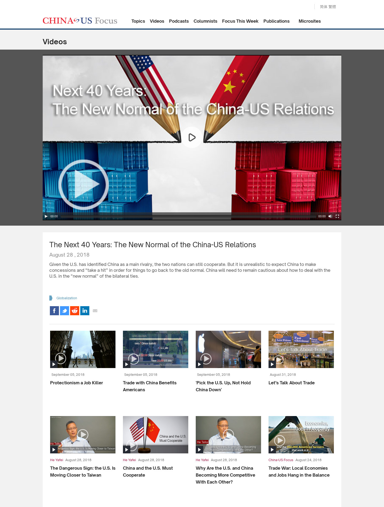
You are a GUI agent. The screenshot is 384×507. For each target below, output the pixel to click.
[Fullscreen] (337, 216)
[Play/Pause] (46, 216)
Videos (157, 21)
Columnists (205, 21)
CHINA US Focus (80, 21)
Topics (138, 21)
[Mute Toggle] (330, 216)
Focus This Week (240, 21)
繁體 (332, 6)
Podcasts (179, 21)
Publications (276, 21)
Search (304, 7)
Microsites (310, 21)
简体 (323, 6)
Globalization (67, 298)
